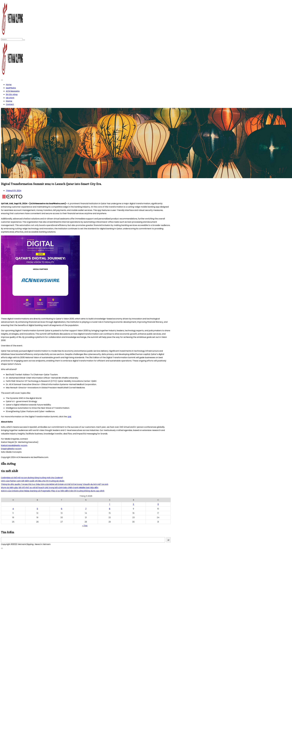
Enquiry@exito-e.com (11, 448)
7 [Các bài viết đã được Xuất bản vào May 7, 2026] (85, 508)
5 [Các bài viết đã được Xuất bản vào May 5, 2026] (37, 508)
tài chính (10, 97)
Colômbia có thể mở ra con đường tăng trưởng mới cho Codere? (32, 477)
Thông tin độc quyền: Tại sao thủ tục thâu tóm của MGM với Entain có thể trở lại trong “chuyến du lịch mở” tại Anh (54, 484)
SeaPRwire (11, 87)
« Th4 (84, 525)
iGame (9, 101)
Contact (10, 104)
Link (69, 416)
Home (9, 84)
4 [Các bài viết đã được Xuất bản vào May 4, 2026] (13, 508)
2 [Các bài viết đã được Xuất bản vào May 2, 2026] (133, 504)
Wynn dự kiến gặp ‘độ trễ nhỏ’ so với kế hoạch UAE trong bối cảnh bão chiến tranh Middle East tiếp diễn (49, 487)
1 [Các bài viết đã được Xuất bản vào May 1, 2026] (109, 504)
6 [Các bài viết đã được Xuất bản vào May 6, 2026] (61, 508)
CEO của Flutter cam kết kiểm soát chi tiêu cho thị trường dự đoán (32, 481)
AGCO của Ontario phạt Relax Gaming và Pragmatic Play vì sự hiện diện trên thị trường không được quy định (52, 490)
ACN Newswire (13, 91)
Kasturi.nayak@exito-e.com (14, 445)
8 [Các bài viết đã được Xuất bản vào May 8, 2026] (109, 508)
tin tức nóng (11, 94)
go (168, 540)
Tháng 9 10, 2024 (13, 190)
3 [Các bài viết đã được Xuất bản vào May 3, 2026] (158, 504)
